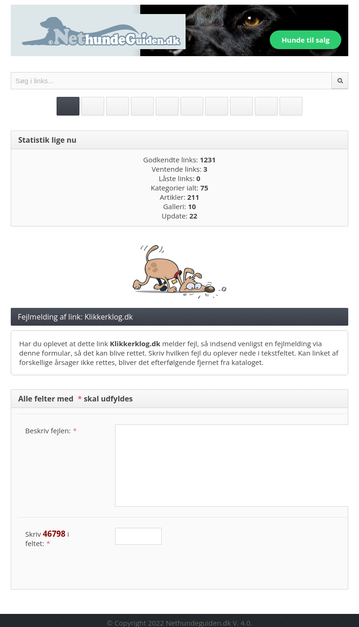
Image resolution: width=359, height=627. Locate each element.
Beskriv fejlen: (51, 430)
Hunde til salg (305, 39)
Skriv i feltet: (47, 538)
